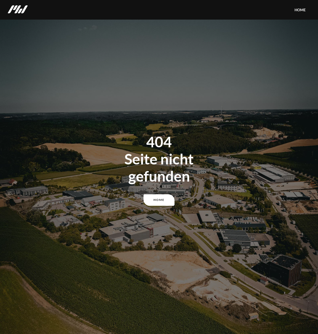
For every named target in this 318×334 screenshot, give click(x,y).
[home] (17, 9)
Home (159, 200)
